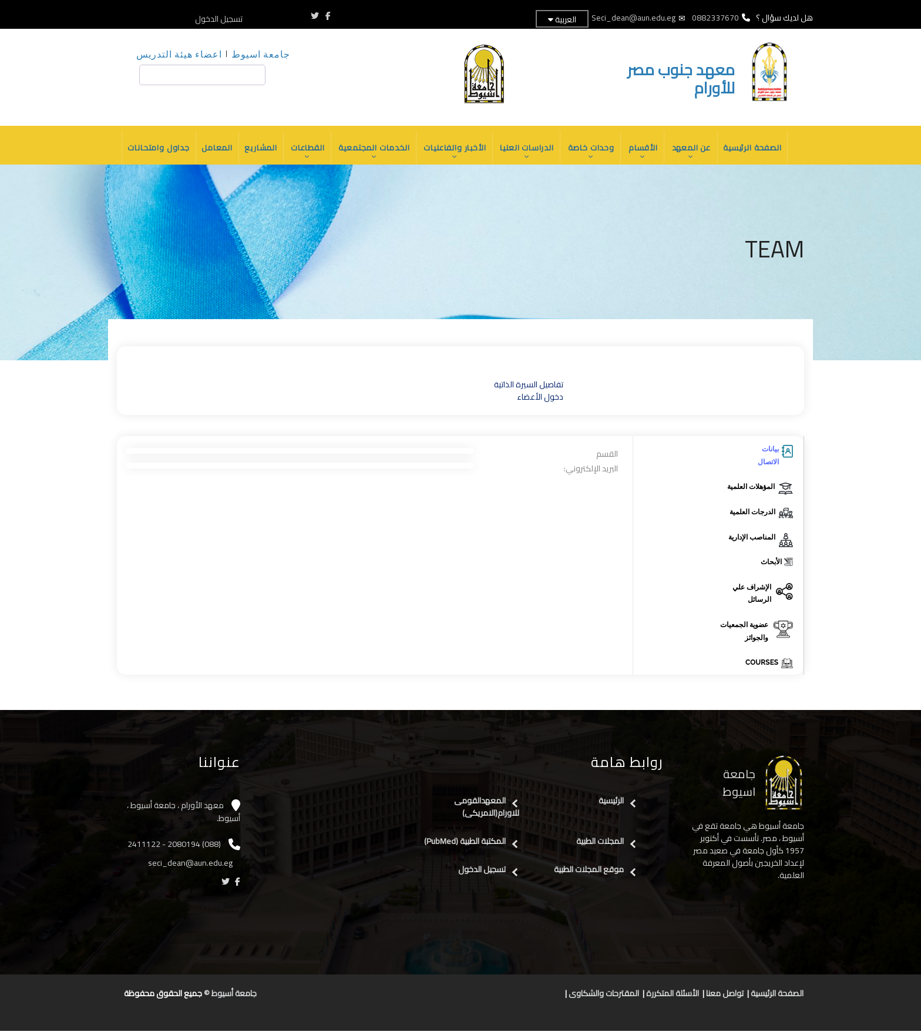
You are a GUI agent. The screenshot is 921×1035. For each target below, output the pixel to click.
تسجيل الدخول (219, 18)
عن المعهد (696, 154)
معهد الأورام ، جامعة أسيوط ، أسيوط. (183, 816)
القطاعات (304, 154)
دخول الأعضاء (540, 401)
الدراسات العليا (528, 154)
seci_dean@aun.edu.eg (191, 867)
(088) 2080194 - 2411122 (174, 848)
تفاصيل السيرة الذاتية (528, 389)
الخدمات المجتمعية (372, 154)
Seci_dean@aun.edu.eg (633, 17)
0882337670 (714, 17)
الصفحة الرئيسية (758, 150)
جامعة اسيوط (260, 53)
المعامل (212, 150)
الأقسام (647, 154)
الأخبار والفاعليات (455, 154)
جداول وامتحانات (152, 150)
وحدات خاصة (594, 154)
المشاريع (257, 150)
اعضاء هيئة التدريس (179, 53)
